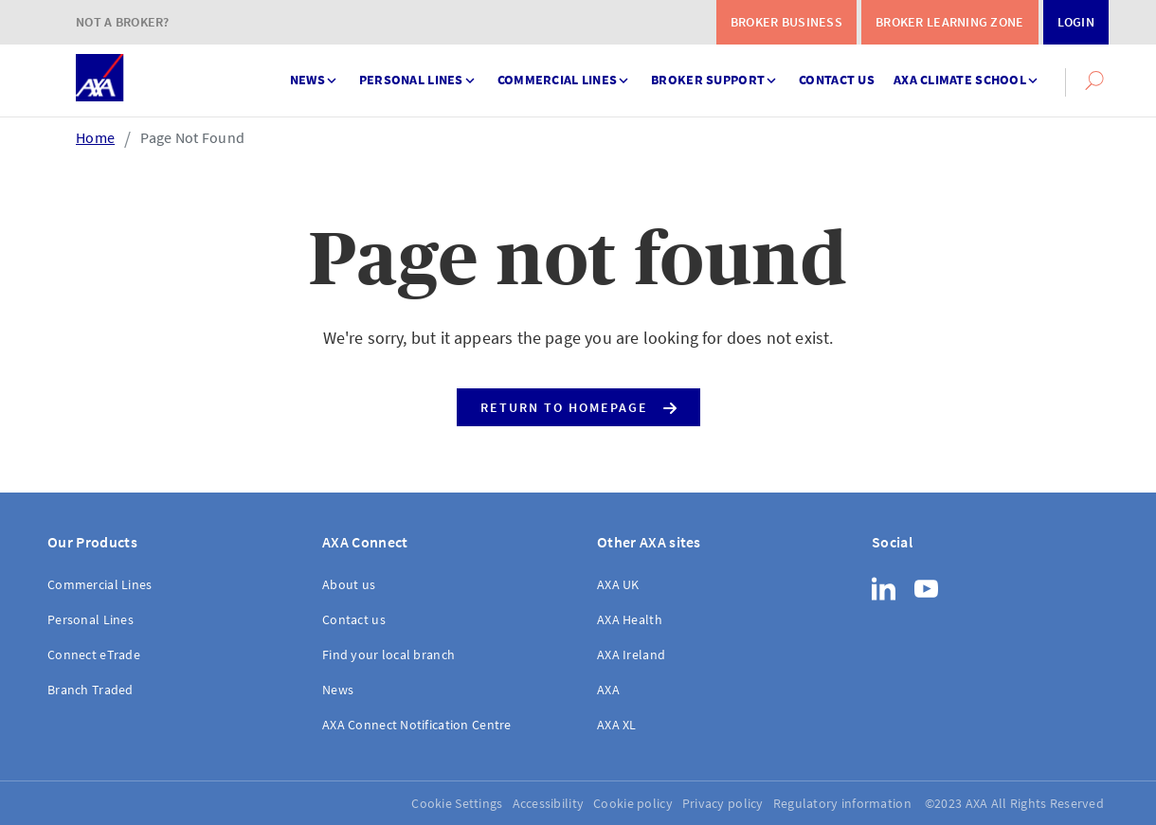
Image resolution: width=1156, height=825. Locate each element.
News (315, 71)
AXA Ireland (631, 654)
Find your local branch (388, 654)
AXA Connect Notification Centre (417, 724)
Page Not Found (192, 137)
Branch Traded (90, 689)
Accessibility (549, 803)
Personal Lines (419, 71)
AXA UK (618, 584)
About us (348, 584)
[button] (1094, 80)
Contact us (837, 79)
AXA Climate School (967, 71)
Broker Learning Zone (950, 21)
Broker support (715, 71)
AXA (608, 689)
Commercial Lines (564, 71)
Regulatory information (842, 803)
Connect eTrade (93, 654)
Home (95, 137)
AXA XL (617, 724)
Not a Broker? (123, 21)
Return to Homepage (578, 403)
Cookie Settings (456, 803)
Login (1075, 21)
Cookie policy (633, 803)
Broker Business (786, 21)
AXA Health (629, 619)
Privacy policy (723, 803)
